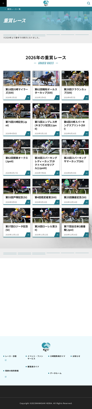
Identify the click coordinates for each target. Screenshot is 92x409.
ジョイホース (10, 341)
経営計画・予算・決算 (40, 386)
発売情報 (8, 337)
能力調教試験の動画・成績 (56, 362)
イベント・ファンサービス (35, 308)
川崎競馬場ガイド (56, 304)
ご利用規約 (80, 386)
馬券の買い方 (55, 318)
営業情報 (75, 308)
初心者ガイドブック (57, 315)
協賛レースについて (12, 321)
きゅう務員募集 (78, 315)
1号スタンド (32, 323)
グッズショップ (56, 308)
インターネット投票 (12, 344)
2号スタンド (32, 327)
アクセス (53, 343)
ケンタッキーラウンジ (35, 335)
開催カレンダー (11, 304)
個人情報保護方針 (50, 391)
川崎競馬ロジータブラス (57, 329)
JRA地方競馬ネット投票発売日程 (11, 350)
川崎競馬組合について (17, 386)
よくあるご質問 (56, 334)
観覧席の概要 (32, 320)
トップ (6, 9)
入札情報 (66, 391)
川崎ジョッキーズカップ (57, 371)
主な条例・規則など (62, 386)
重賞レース (9, 311)
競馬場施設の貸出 (79, 318)
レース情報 (9, 308)
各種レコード (55, 367)
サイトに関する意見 (30, 391)
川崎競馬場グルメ (56, 311)
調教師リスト (55, 357)
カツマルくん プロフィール (58, 323)
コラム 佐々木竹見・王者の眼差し (13, 325)
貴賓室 (30, 330)
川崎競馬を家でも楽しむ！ (12, 316)
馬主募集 (75, 311)
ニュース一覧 (77, 304)
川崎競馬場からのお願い (57, 338)
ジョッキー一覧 (56, 354)
